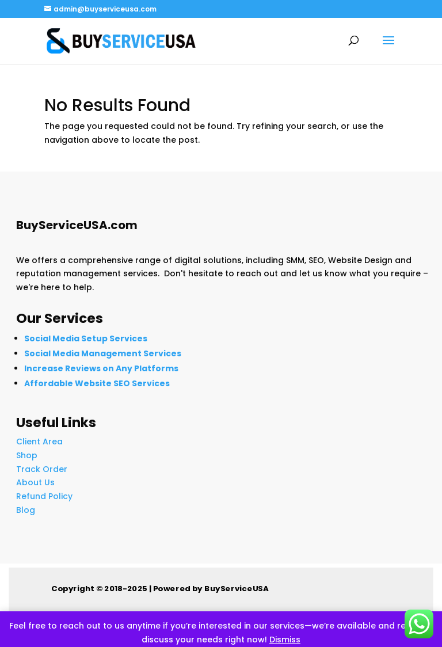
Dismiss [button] (284, 639)
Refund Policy (44, 496)
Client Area (39, 441)
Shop (26, 455)
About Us (35, 482)
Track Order (41, 469)
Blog (25, 510)
